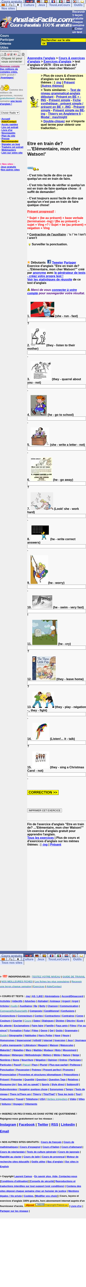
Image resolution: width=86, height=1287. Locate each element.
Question (41, 1079)
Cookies (28, 1195)
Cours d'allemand (71, 1147)
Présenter (16, 1079)
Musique (5, 1055)
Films (73, 1025)
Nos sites (8, 8)
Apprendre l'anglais (41, 58)
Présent (69, 82)
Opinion (52, 1059)
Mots (58, 1050)
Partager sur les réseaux (14, 1211)
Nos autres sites (10, 169)
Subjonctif (73, 1084)
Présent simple (59, 100)
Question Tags (57, 1079)
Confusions (68, 1010)
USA (42, 1099)
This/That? (49, 1094)
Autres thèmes (52, 85)
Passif (17, 1064)
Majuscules (66, 1045)
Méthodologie (33, 1055)
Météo (57, 1055)
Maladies (18, 1050)
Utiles (4, 47)
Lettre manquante (11, 1045)
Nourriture (27, 1059)
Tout (78, 1094)
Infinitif (37, 1040)
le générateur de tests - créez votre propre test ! (56, 274)
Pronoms (68, 1069)
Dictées (60, 1020)
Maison (54, 1045)
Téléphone (32, 1099)
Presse (6, 138)
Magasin (43, 1045)
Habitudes (30, 1035)
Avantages (7, 77)
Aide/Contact (8, 121)
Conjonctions (8, 1015)
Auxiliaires (26, 1006)
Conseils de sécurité (42, 1181)
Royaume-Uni (8, 1084)
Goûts (59, 1030)
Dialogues (48, 1020)
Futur (27, 1030)
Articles (4, 1006)
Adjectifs (17, 1001)
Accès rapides (9, 124)
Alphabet (43, 1001)
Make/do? (5, 1050)
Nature (66, 1055)
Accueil (5, 118)
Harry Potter (45, 1035)
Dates (36, 1020)
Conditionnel (51, 1010)
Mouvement (69, 1050)
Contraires (68, 1015)
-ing (58, 82)
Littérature (30, 1045)
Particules (6, 1064)
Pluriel (43, 1064)
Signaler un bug (11, 144)
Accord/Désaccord (72, 996)
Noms (16, 1059)
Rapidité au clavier (11, 1156)
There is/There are (20, 1094)
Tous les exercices (40, 837)
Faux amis (62, 1025)
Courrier (17, 1020)
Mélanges (17, 1055)
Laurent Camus (23, 1176)
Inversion (59, 1040)
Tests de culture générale (41, 1151)
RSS (54, 1124)
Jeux (41, 5)
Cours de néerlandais (12, 1151)
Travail (20, 1099)
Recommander (10, 141)
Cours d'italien (50, 1147)
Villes (81, 1099)
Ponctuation (7, 1069)
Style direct (58, 1084)
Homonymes (7, 1040)
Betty (42, 1006)
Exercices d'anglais (57, 61)
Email (4, 1131)
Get (52, 1030)
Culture (29, 5)
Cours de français (51, 1142)
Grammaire (71, 1030)
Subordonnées (8, 1089)
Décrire (70, 1020)
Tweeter (57, 262)
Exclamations (22, 1025)
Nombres (5, 1059)
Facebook (27, 1124)
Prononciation (8, 1074)
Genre (44, 1030)
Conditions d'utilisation (14, 1181)
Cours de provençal (53, 1156)
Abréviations (52, 996)
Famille (49, 1025)
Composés (36, 1010)
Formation (16, 1030)
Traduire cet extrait (12, 147)
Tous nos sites (12, 962)
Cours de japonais (68, 1151)
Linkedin (68, 1124)
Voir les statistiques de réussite (49, 279)
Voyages (18, 1104)
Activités (5, 1001)
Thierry (37, 1094)
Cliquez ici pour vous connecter (11, 60)
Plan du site (8, 135)
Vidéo (73, 1099)
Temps (69, 1089)
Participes (75, 1059)
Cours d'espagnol (30, 1147)
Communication (69, 1006)
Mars (28, 1050)
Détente (5, 43)
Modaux (48, 1050)
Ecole (80, 1020)
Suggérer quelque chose (33, 1089)
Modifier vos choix (46, 1195)
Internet (47, 1040)
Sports (45, 1084)
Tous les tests (65, 1094)
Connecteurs (25, 1015)
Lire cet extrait (10, 127)
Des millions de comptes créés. (10, 69)
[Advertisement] (37, 898)
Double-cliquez (54, 121)
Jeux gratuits (8, 166)
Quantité (29, 1079)
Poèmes (36, 1069)
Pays (35, 1064)
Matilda (37, 1050)
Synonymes (56, 1089)
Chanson (53, 1006)
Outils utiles (38, 1161)
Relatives (73, 1079)
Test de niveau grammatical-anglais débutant (61, 93)
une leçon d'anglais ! (11, 102)
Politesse (75, 1064)
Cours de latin (32, 1156)
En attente (6, 1025)
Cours (4, 35)
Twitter (43, 1124)
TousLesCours (59, 5)
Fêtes (35, 1030)
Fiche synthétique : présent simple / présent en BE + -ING (62, 104)
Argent (66, 1001)
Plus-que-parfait (58, 1064)
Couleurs (5, 1020)
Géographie (16, 1035)
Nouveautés (8, 133)
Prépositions (71, 1074)
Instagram (8, 1124)
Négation (40, 1059)
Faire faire (37, 1025)
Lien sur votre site (12, 152)
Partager (70, 262)
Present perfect (52, 1069)
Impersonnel (24, 1040)
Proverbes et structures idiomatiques (40, 1074)
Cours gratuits (12, 955)
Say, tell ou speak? (29, 1084)
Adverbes (29, 1001)
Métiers (47, 1055)
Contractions (52, 1015)
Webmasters (9, 149)
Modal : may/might (54, 117)
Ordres (63, 1059)
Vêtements (31, 1104)
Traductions (7, 1099)
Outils (78, 5)
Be (35, 1006)
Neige (75, 1055)
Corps (79, 1015)
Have (57, 1035)
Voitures (6, 1104)
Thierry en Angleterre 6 (64, 113)
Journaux (80, 1040)
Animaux (55, 1001)
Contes (39, 1015)
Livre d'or (7, 130)
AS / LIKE (37, 996)
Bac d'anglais (55, 1161)
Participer (7, 39)
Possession (23, 1069)
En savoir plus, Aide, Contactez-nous (55, 1176)
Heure (66, 1035)
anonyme (39, 272)
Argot (75, 1001)
